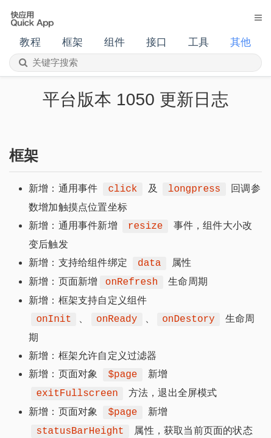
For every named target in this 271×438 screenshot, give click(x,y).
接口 (156, 42)
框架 (72, 42)
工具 (198, 42)
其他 (240, 42)
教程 (29, 42)
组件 (114, 42)
